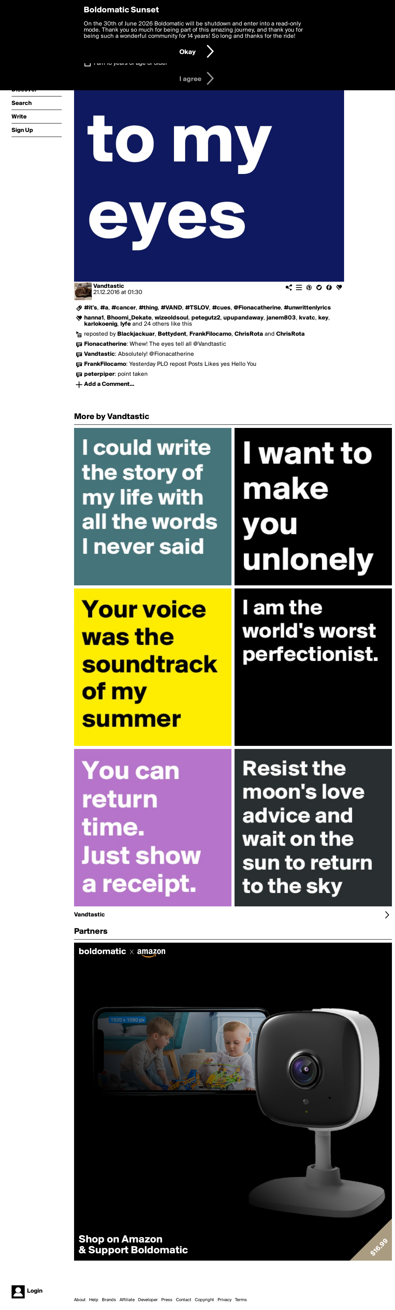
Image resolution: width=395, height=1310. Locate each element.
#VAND (171, 308)
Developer (148, 1300)
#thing (148, 308)
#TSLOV (197, 308)
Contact (183, 1300)
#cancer (123, 308)
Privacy (224, 1300)
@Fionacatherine (257, 308)
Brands (109, 1300)
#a (104, 308)
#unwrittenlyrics (307, 308)
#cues (221, 308)
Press (166, 1300)
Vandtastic (108, 286)
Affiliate (127, 1300)
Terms (241, 1300)
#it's (90, 308)
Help (93, 1300)
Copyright (204, 1300)
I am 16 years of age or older (130, 63)
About (80, 1300)
